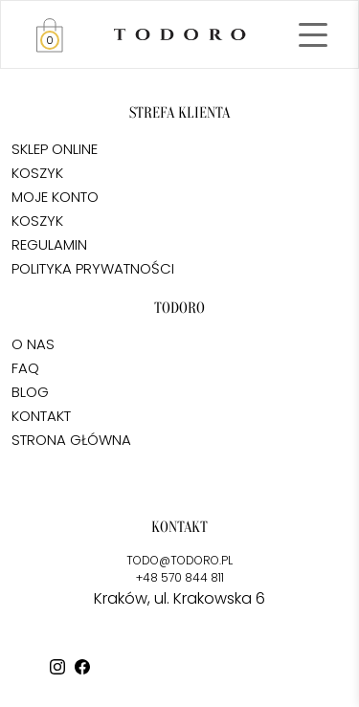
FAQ (25, 368)
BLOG (30, 392)
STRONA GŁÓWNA (71, 440)
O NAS (33, 344)
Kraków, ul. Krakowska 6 (179, 598)
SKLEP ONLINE (54, 149)
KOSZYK (37, 173)
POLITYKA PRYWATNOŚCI (92, 268)
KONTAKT (41, 416)
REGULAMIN (49, 244)
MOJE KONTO (55, 197)
